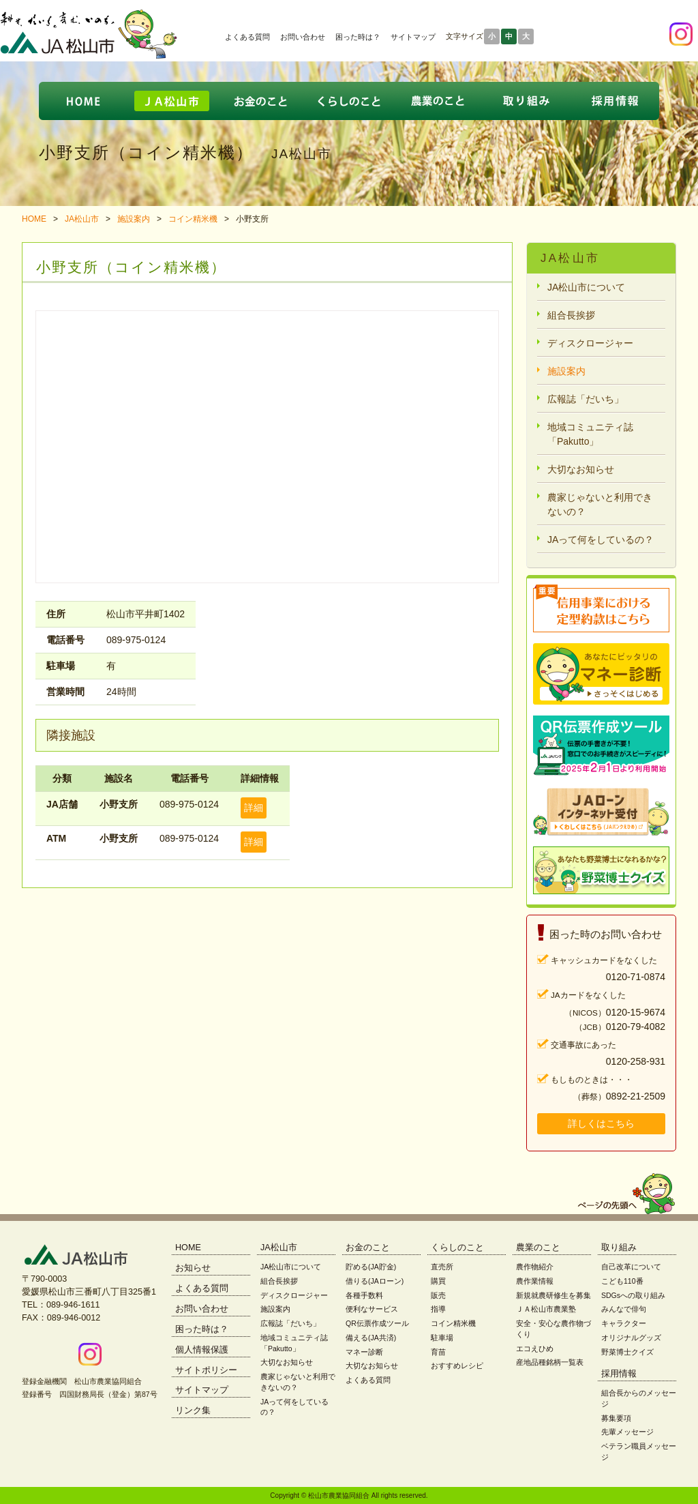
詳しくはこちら (601, 1123)
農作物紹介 (534, 1267)
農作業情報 (534, 1281)
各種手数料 (364, 1295)
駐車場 (442, 1337)
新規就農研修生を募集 (553, 1295)
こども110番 (622, 1281)
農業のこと (538, 1247)
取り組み (619, 1247)
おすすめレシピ (457, 1365)
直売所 (442, 1267)
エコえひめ (534, 1348)
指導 (438, 1309)
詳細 (253, 807)
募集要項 (616, 1418)
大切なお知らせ (580, 469)
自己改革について (631, 1267)
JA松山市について (586, 287)
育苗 (438, 1352)
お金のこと (368, 1247)
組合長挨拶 (571, 315)
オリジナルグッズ (631, 1337)
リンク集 (193, 1410)
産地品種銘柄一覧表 (549, 1362)
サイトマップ (413, 37)
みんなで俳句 (623, 1309)
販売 (438, 1295)
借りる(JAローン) (375, 1281)
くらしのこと (457, 1247)
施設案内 (133, 219)
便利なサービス (372, 1309)
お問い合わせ (302, 37)
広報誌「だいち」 (585, 399)
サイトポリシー (206, 1370)
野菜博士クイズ (627, 1352)
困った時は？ (357, 37)
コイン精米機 (192, 219)
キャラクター (623, 1323)
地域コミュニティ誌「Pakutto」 (590, 434)
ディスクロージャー (590, 343)
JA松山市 (82, 219)
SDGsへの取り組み (633, 1295)
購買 (438, 1281)
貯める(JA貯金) (371, 1267)
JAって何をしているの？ (600, 539)
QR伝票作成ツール (377, 1323)
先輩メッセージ (627, 1432)
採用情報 (619, 1373)
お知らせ (193, 1268)
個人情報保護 (201, 1350)
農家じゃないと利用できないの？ (599, 504)
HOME (34, 219)
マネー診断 (364, 1352)
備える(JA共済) (371, 1337)
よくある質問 (247, 37)
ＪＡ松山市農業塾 (546, 1309)
